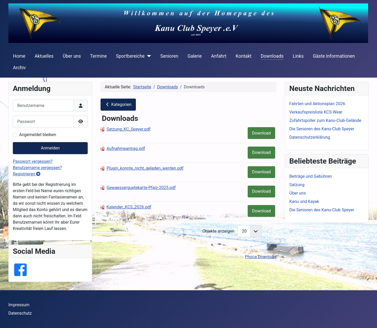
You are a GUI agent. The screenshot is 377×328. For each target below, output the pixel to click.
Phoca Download (260, 256)
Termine (98, 56)
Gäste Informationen (334, 56)
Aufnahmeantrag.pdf (126, 148)
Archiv (19, 67)
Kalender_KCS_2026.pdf (129, 207)
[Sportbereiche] (148, 56)
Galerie (194, 56)
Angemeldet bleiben (37, 134)
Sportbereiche (130, 56)
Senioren (169, 56)
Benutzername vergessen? (37, 167)
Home (19, 56)
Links (298, 56)
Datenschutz (20, 313)
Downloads (272, 56)
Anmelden (50, 148)
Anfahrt (218, 56)
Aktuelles (44, 56)
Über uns (72, 56)
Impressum (19, 304)
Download (261, 133)
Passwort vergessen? (33, 161)
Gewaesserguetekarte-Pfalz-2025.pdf (141, 187)
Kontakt (244, 56)
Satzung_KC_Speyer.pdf (129, 129)
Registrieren (26, 173)
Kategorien (118, 104)
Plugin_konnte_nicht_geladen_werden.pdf (145, 168)
